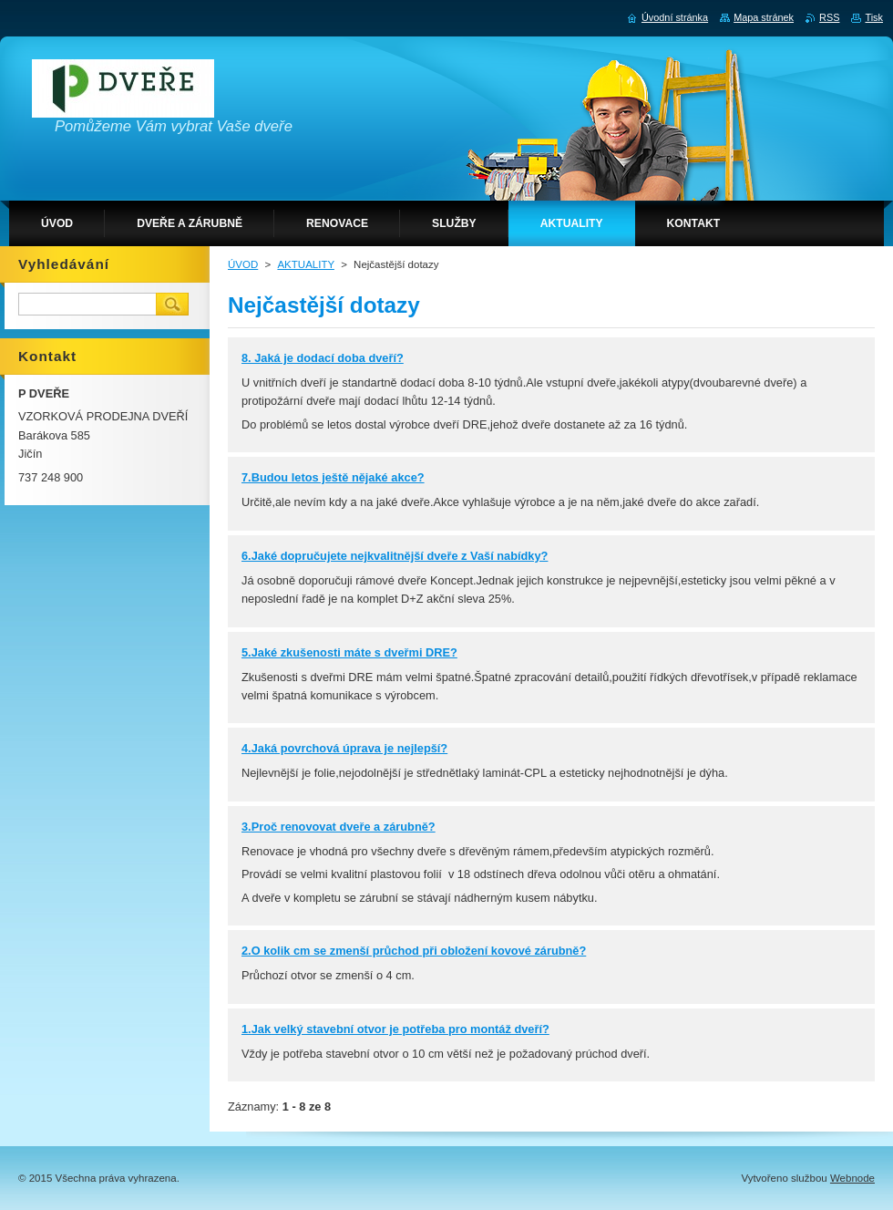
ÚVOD (243, 264)
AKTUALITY (305, 264)
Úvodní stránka (675, 17)
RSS (829, 17)
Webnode (852, 1178)
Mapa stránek (764, 17)
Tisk (874, 17)
